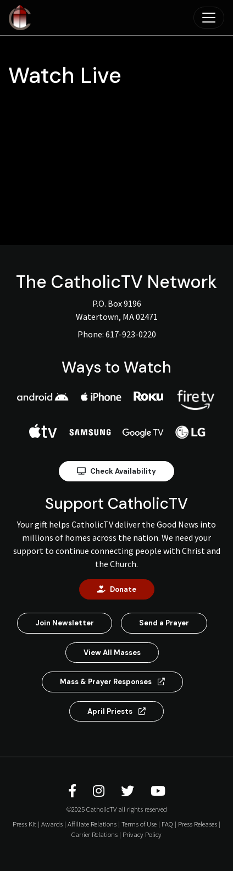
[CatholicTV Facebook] (74, 791)
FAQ (167, 823)
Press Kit (24, 823)
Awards (52, 823)
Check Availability (116, 471)
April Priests (116, 711)
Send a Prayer (164, 623)
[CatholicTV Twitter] (129, 791)
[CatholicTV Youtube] (158, 791)
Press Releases (197, 823)
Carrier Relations (94, 834)
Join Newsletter (64, 623)
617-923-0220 (131, 334)
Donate (116, 589)
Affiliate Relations (92, 823)
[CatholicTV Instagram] (100, 791)
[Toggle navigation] (208, 18)
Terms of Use (139, 823)
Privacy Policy (142, 834)
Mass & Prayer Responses (112, 681)
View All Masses (112, 652)
